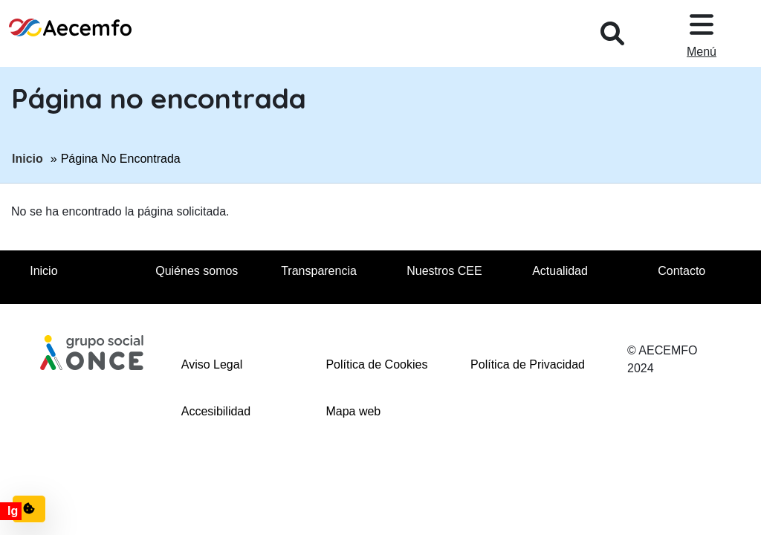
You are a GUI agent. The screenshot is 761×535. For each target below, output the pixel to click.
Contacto (681, 271)
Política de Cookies (376, 364)
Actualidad (560, 271)
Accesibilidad (215, 411)
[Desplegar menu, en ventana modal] (701, 33)
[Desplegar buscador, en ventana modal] (612, 33)
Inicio (27, 157)
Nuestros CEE (444, 271)
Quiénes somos (196, 271)
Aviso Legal (211, 364)
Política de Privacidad (527, 364)
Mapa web (353, 411)
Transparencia (319, 271)
